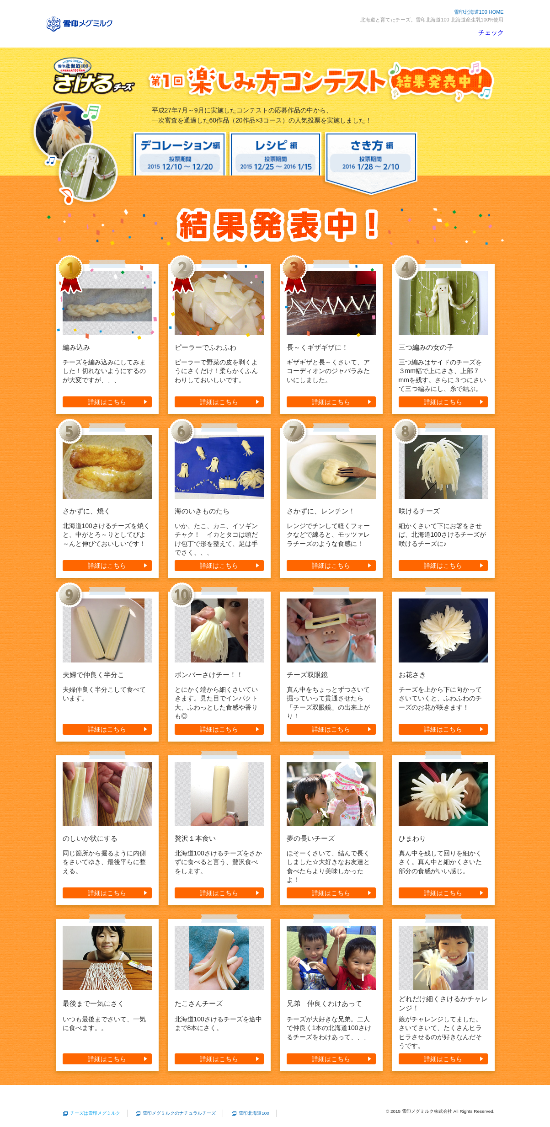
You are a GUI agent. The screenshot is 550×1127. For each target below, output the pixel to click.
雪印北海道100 (254, 1113)
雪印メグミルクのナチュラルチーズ (179, 1113)
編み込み (76, 347)
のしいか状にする (90, 838)
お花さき (412, 674)
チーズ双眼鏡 (307, 674)
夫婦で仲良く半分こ (93, 674)
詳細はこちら (107, 402)
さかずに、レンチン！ (321, 511)
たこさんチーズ (199, 1003)
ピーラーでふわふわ (205, 347)
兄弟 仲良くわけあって (324, 1003)
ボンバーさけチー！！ (209, 674)
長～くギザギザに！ (317, 347)
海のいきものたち (202, 511)
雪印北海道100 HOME (479, 12)
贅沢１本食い (195, 838)
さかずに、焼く (87, 511)
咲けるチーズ (419, 511)
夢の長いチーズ (311, 838)
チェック (491, 32)
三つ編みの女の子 (426, 347)
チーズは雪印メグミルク (95, 1113)
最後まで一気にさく (93, 1003)
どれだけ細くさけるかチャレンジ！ (443, 1003)
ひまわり (412, 838)
